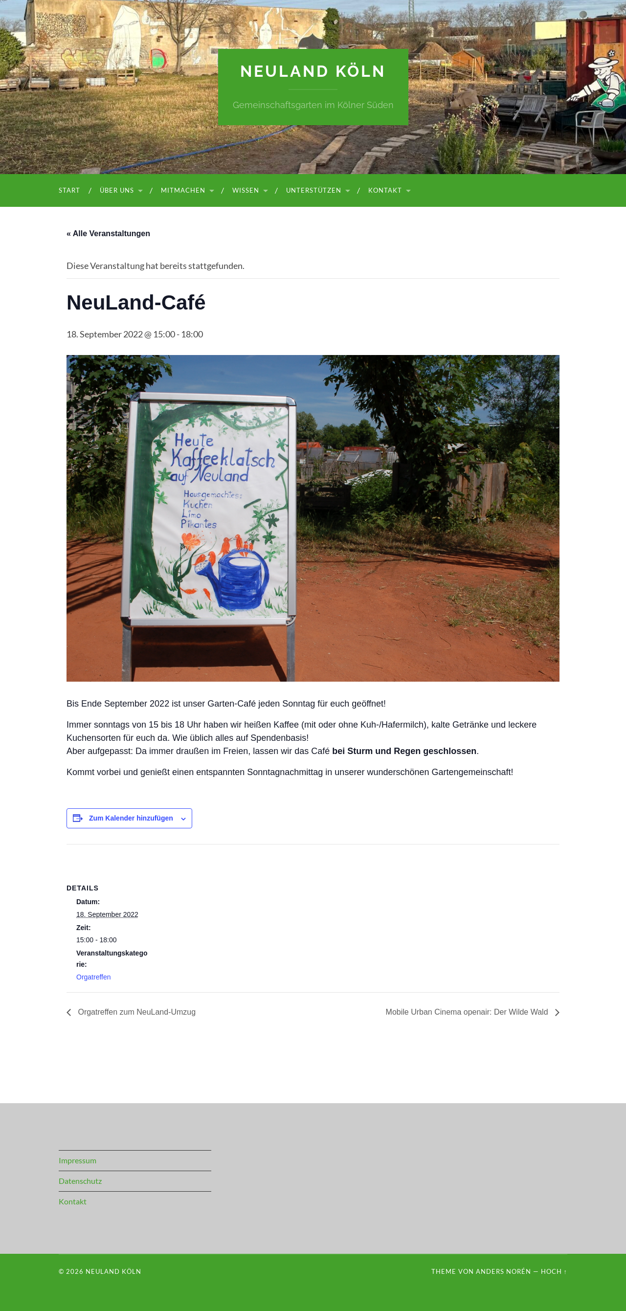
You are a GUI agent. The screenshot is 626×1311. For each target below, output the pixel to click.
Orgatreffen (93, 977)
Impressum (77, 1160)
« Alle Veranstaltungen (108, 233)
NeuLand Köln (313, 71)
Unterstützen (313, 190)
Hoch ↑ (554, 1271)
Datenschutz (80, 1180)
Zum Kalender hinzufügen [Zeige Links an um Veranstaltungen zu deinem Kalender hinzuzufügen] (131, 818)
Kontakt (385, 190)
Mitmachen (183, 190)
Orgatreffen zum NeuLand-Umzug (136, 1012)
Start (69, 190)
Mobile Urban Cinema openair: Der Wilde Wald (468, 1012)
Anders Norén (503, 1271)
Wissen (245, 190)
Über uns (117, 190)
